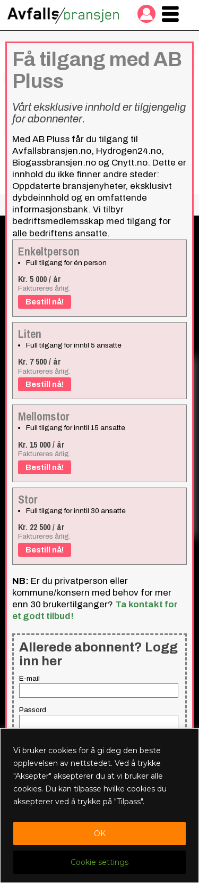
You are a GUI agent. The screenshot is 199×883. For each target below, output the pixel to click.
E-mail (29, 678)
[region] (99, 805)
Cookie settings (99, 862)
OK (100, 833)
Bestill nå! (44, 302)
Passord (32, 710)
